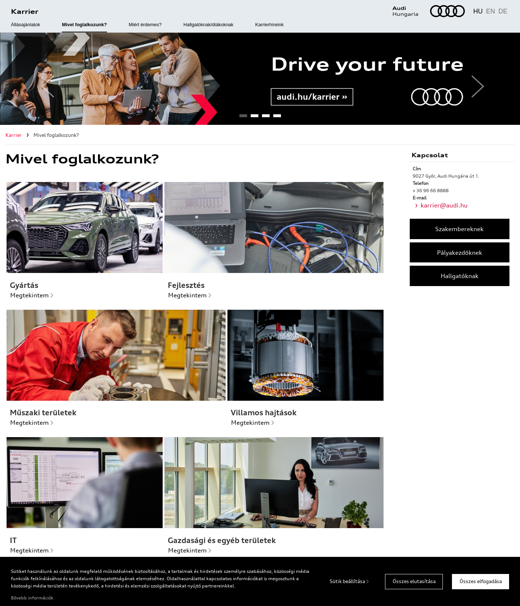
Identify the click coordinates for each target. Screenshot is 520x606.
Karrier (24, 11)
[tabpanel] (260, 79)
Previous (45, 79)
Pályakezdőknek (459, 252)
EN (490, 11)
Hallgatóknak (460, 276)
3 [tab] (265, 118)
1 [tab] (243, 118)
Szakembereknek (459, 229)
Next (475, 79)
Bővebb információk (32, 598)
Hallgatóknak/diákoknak (208, 24)
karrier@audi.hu (444, 205)
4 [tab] (277, 118)
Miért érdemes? (145, 24)
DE (502, 11)
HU (478, 11)
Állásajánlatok (25, 24)
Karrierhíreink (269, 24)
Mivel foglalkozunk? (84, 24)
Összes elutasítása (414, 581)
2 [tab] (254, 118)
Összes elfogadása (481, 581)
